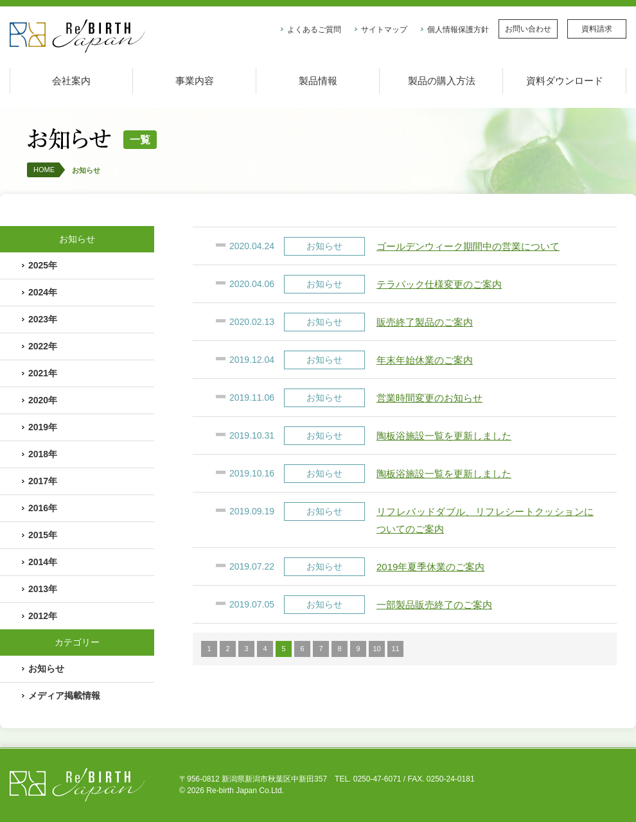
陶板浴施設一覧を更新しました (443, 435)
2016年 (42, 508)
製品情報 (318, 80)
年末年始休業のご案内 (424, 359)
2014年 (42, 562)
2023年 (42, 319)
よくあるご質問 (314, 29)
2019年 (42, 427)
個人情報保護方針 (458, 29)
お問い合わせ (528, 28)
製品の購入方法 (441, 80)
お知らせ (86, 170)
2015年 (42, 535)
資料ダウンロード (564, 80)
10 (376, 648)
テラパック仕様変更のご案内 (439, 284)
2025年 (42, 265)
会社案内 (71, 80)
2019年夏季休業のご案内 (430, 566)
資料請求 (596, 28)
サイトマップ (384, 29)
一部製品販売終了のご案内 (434, 604)
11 (395, 648)
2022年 (42, 346)
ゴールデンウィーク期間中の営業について (468, 246)
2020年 (42, 400)
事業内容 (194, 80)
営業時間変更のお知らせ (429, 397)
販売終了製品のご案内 (424, 322)
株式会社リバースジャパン (77, 36)
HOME (44, 169)
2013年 (42, 589)
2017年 (42, 481)
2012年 (42, 616)
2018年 (42, 454)
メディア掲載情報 (64, 695)
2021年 (42, 373)
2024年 (42, 292)
